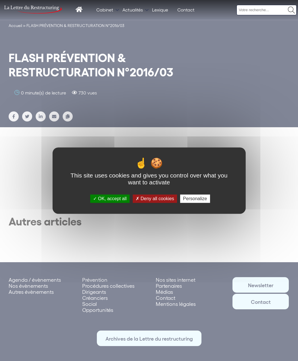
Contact (186, 9)
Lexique (160, 9)
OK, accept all (110, 198)
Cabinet (104, 9)
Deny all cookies (155, 198)
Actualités (132, 9)
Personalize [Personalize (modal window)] (195, 198)
